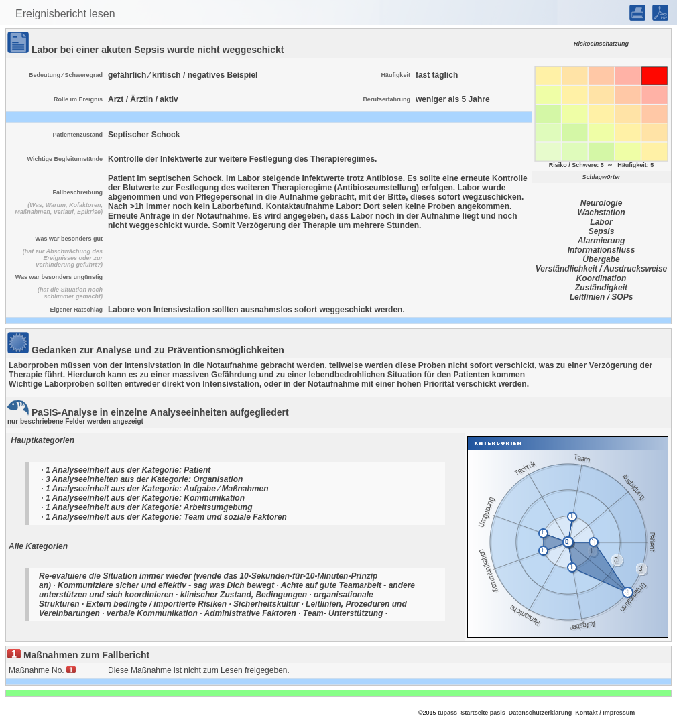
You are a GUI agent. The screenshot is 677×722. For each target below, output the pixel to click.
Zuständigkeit (601, 287)
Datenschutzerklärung (540, 712)
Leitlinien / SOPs (601, 297)
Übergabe (600, 259)
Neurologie (601, 203)
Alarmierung (601, 240)
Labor (601, 222)
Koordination (601, 278)
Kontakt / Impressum (605, 712)
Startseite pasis (482, 712)
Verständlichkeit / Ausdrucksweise (602, 269)
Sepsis (602, 231)
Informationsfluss (601, 250)
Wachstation (601, 212)
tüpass (447, 712)
